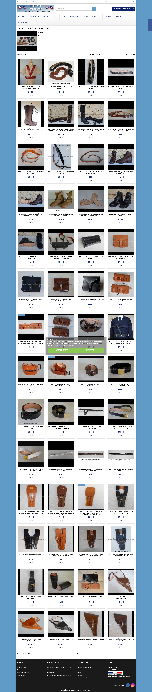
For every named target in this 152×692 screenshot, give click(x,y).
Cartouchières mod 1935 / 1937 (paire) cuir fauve (121, 300)
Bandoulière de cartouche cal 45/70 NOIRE (61, 87)
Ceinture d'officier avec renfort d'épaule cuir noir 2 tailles (120, 342)
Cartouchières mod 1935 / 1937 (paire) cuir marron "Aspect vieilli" (31, 342)
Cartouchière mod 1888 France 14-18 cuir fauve (121, 257)
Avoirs (79, 672)
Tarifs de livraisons (53, 678)
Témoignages (21, 667)
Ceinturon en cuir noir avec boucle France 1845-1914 (120, 385)
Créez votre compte (128, 2)
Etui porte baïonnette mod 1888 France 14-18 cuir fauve (61, 555)
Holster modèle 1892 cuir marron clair (91, 640)
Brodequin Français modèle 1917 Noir (121, 215)
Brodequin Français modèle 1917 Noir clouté (31, 257)
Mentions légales (52, 670)
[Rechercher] (76, 9)
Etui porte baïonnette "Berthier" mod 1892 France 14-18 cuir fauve (31, 512)
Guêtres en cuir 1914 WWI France (91, 597)
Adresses (80, 675)
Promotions (21, 670)
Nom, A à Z (112, 54)
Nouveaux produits (23, 672)
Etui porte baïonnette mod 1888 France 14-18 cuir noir (121, 555)
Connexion (117, 2)
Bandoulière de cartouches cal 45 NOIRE (121, 87)
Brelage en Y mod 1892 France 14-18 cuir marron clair (121, 130)
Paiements (50, 672)
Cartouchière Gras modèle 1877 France (91, 257)
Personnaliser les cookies (68, 345)
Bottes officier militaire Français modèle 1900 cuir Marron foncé (61, 130)
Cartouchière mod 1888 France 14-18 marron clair (61, 300)
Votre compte (84, 662)
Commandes (82, 670)
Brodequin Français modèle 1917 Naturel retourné (61, 215)
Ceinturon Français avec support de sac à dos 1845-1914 (61, 427)
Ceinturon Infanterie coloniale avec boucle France (121, 427)
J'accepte (90, 350)
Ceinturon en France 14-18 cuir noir (31, 427)
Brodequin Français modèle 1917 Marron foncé (121, 172)
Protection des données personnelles (59, 675)
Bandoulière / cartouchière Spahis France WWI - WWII (31, 87)
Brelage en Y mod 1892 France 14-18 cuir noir (61, 172)
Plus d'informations (53, 345)
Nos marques (21, 675)
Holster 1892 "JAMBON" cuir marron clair (121, 597)
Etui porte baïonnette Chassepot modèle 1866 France (121, 512)
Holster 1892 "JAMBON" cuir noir (61, 639)
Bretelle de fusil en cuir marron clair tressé (91, 172)
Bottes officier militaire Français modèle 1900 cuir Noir (91, 130)
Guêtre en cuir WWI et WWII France (61, 597)
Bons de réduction (83, 678)
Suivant (79, 654)
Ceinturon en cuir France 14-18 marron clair (91, 385)
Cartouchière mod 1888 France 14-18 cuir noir (31, 300)
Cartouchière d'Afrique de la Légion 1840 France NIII (61, 257)
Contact (111, 662)
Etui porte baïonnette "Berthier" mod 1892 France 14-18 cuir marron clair (61, 513)
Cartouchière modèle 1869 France (91, 299)
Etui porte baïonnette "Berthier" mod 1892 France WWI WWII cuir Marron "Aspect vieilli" (91, 513)
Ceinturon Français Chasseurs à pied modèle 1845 (91, 427)
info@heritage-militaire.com (31, 2)
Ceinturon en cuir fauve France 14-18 (31, 385)
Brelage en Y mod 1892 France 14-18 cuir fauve (31, 172)
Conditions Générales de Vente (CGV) (59, 667)
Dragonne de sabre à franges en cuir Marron (91, 470)
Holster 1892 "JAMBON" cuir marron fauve (31, 640)
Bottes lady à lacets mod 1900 (31, 129)
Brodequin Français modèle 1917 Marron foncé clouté (31, 215)
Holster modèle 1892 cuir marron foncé (121, 640)
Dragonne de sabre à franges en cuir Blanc (61, 470)
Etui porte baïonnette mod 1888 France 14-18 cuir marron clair (91, 555)
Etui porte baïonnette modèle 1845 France (31, 597)
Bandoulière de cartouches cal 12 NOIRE (91, 87)
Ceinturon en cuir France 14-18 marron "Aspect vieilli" (61, 385)
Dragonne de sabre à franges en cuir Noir (121, 470)
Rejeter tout (62, 350)
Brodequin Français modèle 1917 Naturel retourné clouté (91, 215)
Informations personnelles (86, 667)
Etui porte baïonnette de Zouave (31, 554)
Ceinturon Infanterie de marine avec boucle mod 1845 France (31, 470)
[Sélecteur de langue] (101, 1)
